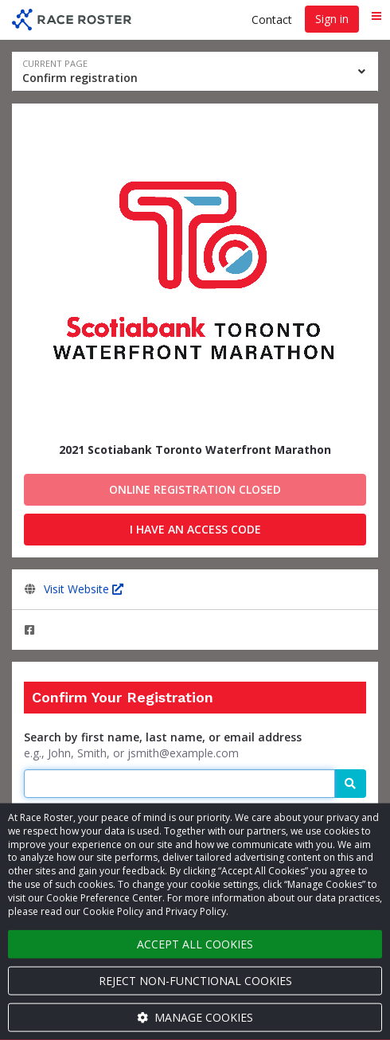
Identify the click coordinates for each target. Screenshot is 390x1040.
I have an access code (195, 529)
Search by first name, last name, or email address (163, 737)
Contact (272, 19)
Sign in (332, 18)
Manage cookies (195, 1017)
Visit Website (83, 588)
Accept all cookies (195, 944)
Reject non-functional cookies (195, 980)
